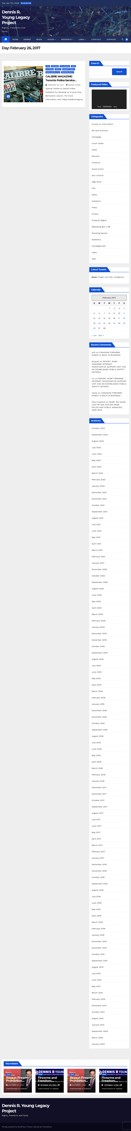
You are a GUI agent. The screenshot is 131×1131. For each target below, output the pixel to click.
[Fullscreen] (123, 106)
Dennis (27, 39)
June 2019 (97, 672)
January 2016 (98, 935)
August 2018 (98, 736)
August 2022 (98, 441)
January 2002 (98, 1044)
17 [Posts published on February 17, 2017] (119, 318)
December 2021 (99, 492)
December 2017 (99, 787)
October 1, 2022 (79, 1085)
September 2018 (100, 730)
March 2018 (97, 768)
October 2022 (98, 428)
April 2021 (96, 544)
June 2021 (96, 531)
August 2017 (97, 813)
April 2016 (96, 916)
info (93, 188)
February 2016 (98, 928)
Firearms (55, 66)
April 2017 (96, 839)
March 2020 (97, 614)
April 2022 (97, 467)
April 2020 (97, 608)
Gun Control (64, 66)
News (39, 39)
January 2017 (98, 858)
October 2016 (98, 877)
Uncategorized (99, 246)
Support (111, 39)
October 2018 (98, 723)
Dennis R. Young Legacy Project (16, 17)
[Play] (95, 106)
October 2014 (98, 1012)
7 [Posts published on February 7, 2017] (104, 313)
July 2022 (96, 447)
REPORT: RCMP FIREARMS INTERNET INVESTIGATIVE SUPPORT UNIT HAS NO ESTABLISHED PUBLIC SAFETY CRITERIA (109, 366)
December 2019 (99, 633)
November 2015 (99, 948)
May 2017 (96, 832)
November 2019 (99, 640)
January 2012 (98, 1025)
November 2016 (99, 871)
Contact (96, 39)
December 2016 (99, 864)
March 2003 (97, 1037)
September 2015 (99, 961)
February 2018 (98, 774)
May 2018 (96, 755)
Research (66, 39)
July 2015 (96, 973)
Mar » (101, 335)
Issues (51, 39)
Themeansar (47, 1127)
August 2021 (97, 518)
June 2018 (97, 749)
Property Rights (68, 69)
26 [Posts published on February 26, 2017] (94, 328)
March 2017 (97, 845)
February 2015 (98, 999)
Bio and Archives (100, 130)
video (94, 252)
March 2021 (97, 550)
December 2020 (99, 569)
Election (96, 156)
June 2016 (96, 903)
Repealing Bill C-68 (52, 72)
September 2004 (100, 1031)
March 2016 (97, 922)
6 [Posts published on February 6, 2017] (99, 313)
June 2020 (97, 595)
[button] (122, 39)
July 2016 (96, 896)
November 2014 (99, 1005)
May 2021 (96, 537)
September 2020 (100, 582)
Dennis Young (73, 85)
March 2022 (97, 473)
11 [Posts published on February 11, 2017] (124, 313)
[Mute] (119, 106)
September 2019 (100, 653)
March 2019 (97, 691)
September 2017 (99, 807)
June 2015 (96, 980)
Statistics (96, 239)
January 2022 (98, 486)
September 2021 (99, 511)
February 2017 (98, 851)
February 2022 (99, 479)
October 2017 (98, 800)
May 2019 (96, 678)
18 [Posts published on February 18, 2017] (124, 318)
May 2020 (96, 601)
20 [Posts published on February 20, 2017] (99, 323)
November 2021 (99, 499)
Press (94, 207)
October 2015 (98, 954)
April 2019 (96, 685)
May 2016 (96, 909)
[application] (109, 99)
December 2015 (99, 941)
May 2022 (96, 460)
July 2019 (96, 665)
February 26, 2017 (56, 85)
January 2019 (98, 704)
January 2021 (98, 563)
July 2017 (96, 819)
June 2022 (97, 454)
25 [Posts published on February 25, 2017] (124, 323)
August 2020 (98, 588)
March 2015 (97, 993)
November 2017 (99, 794)
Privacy (58, 69)
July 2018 (96, 742)
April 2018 (96, 762)
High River (97, 182)
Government (98, 169)
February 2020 (99, 621)
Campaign (96, 137)
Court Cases (98, 143)
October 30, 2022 (17, 1085)
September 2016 (100, 884)
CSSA (47, 66)
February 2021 (98, 556)
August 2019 (98, 659)
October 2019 (98, 646)
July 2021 (96, 524)
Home (15, 39)
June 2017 (96, 826)
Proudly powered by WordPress (14, 1127)
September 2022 (100, 435)
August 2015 (97, 967)
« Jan (94, 335)
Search (95, 63)
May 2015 (96, 986)
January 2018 (98, 781)
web (94, 259)
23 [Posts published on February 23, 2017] (114, 323)
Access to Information (102, 124)
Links (82, 39)
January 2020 (98, 627)
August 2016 (98, 890)
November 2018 (99, 717)
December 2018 (99, 710)
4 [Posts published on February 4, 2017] (124, 308)
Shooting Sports (67, 72)
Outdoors (49, 69)
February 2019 (98, 698)
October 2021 (98, 505)
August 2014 (98, 1018)
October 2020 (98, 576)
